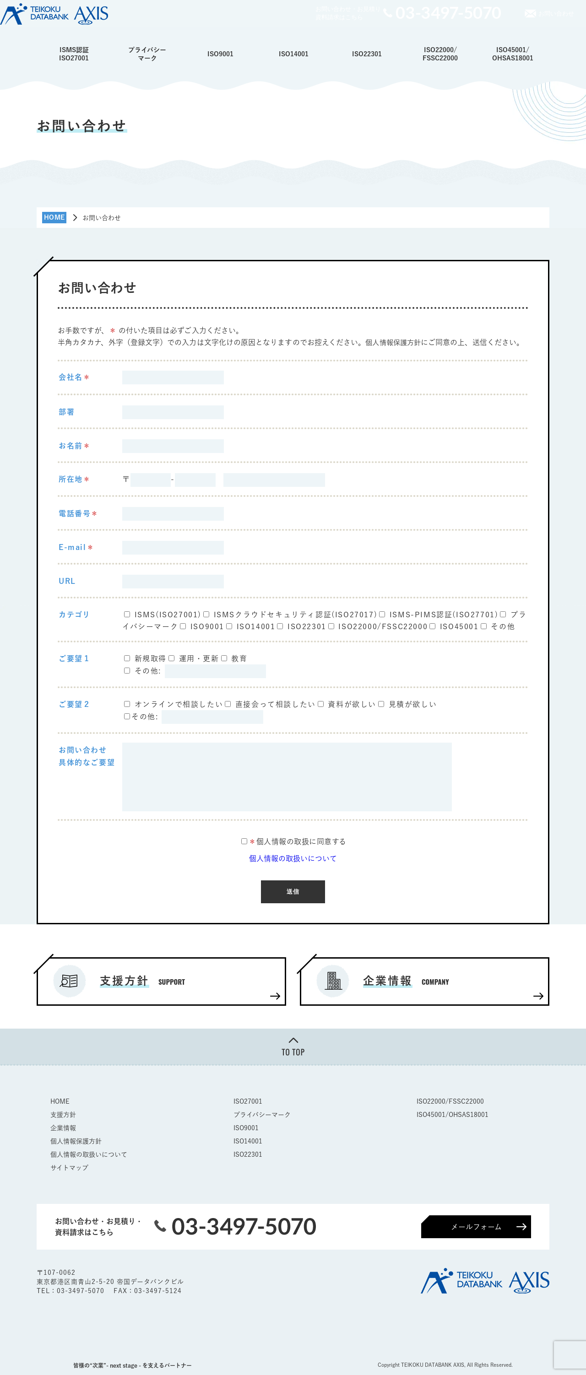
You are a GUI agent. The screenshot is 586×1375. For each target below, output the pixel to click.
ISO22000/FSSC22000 (440, 54)
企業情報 (63, 1127)
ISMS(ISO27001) (168, 614)
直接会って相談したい (275, 704)
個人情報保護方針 (394, 342)
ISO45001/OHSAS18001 (512, 54)
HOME (60, 1100)
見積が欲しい (413, 704)
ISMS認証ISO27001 (74, 54)
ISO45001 (459, 626)
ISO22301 (367, 54)
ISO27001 (247, 1100)
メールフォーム (476, 1225)
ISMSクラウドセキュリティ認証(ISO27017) (296, 614)
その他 (503, 626)
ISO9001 (220, 54)
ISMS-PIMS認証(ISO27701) (444, 614)
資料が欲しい (352, 704)
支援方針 (63, 1114)
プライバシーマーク (147, 54)
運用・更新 (199, 658)
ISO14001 (294, 54)
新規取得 (151, 658)
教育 (239, 658)
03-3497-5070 (82, 1290)
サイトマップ (69, 1167)
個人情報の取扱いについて (293, 858)
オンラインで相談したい (179, 704)
